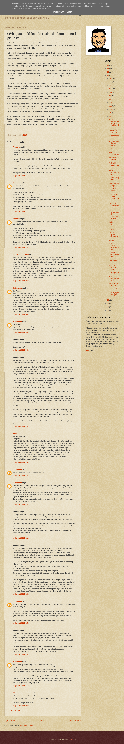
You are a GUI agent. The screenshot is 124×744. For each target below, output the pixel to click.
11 (108, 75)
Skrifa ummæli (15, 710)
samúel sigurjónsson (21, 254)
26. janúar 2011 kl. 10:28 (21, 462)
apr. (110, 106)
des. (110, 78)
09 (108, 303)
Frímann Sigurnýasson (21, 693)
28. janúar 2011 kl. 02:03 (21, 706)
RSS (87, 350)
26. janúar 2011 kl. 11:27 (21, 538)
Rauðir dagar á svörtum (114, 284)
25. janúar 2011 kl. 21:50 (21, 176)
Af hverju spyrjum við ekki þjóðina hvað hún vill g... (114, 123)
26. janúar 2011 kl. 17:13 (21, 686)
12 (108, 72)
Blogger (72, 739)
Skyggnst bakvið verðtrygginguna (114, 246)
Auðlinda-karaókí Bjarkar (112, 267)
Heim (42, 720)
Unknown (16, 183)
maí (110, 102)
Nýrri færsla (10, 720)
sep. (110, 89)
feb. (110, 113)
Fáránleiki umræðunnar (114, 165)
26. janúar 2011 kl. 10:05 (21, 426)
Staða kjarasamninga (114, 172)
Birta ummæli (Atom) (27, 726)
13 (108, 68)
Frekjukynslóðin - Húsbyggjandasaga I (114, 292)
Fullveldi (111, 229)
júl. (110, 96)
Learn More (58, 12)
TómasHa (16, 147)
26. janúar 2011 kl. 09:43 (21, 350)
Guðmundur (17, 288)
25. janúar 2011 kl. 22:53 (21, 211)
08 (108, 307)
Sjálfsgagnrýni (114, 273)
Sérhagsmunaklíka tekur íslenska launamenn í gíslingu (114, 145)
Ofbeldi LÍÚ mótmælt (113, 131)
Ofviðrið (111, 240)
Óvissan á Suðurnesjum (114, 205)
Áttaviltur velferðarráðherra (114, 254)
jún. (110, 99)
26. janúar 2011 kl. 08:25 (21, 314)
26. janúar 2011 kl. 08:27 (21, 332)
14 (108, 65)
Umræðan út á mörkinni (114, 158)
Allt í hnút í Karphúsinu (114, 153)
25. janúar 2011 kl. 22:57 (21, 247)
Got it (69, 12)
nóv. (110, 82)
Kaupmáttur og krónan (114, 179)
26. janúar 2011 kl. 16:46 (21, 654)
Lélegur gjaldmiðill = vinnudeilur (114, 235)
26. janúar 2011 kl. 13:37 (21, 594)
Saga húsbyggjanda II (114, 278)
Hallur (15, 433)
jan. (110, 116)
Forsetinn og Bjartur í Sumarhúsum (114, 197)
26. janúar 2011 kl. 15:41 (21, 623)
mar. (111, 109)
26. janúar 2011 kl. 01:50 (21, 281)
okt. (110, 85)
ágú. (111, 92)
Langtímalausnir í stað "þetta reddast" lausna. (114, 187)
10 (108, 300)
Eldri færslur (75, 720)
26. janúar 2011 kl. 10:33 (21, 504)
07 (108, 310)
